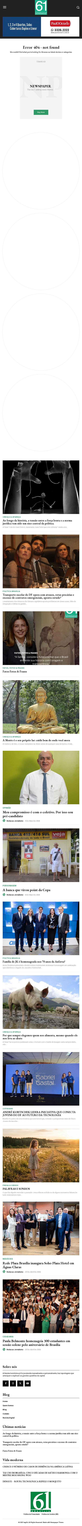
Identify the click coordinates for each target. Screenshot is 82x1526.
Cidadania (8, 1337)
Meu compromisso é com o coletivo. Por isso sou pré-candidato (38, 814)
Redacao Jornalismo (15, 821)
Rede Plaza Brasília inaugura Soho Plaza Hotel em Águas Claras (38, 1265)
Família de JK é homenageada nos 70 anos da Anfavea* (34, 961)
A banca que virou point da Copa (26, 890)
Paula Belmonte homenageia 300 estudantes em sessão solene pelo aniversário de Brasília (36, 1343)
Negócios (8, 1259)
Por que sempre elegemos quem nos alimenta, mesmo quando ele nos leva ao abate (40, 1037)
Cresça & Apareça (12, 517)
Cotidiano (8, 1109)
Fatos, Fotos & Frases (13, 668)
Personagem (9, 886)
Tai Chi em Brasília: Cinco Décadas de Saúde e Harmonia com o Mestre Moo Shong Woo (40, 1474)
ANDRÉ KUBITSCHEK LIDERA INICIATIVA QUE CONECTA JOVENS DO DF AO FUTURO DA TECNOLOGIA (39, 1113)
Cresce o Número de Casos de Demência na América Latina (38, 1466)
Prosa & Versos (10, 1185)
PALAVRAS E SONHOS (16, 1189)
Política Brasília (11, 591)
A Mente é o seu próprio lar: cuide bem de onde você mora (36, 740)
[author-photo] (4, 820)
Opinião (7, 808)
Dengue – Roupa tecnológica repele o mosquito (32, 1481)
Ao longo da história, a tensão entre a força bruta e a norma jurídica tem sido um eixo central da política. (37, 522)
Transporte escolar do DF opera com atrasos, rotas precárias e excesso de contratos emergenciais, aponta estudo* (38, 596)
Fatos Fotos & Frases (15, 671)
